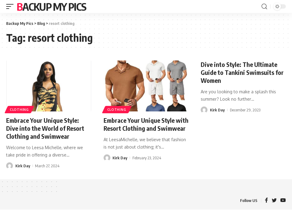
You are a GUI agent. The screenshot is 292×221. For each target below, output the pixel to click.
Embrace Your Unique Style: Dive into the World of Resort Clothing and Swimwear (45, 128)
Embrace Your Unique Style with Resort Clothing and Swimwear (146, 124)
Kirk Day (22, 165)
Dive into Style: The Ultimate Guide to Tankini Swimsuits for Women (242, 72)
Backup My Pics (51, 6)
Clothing (19, 109)
